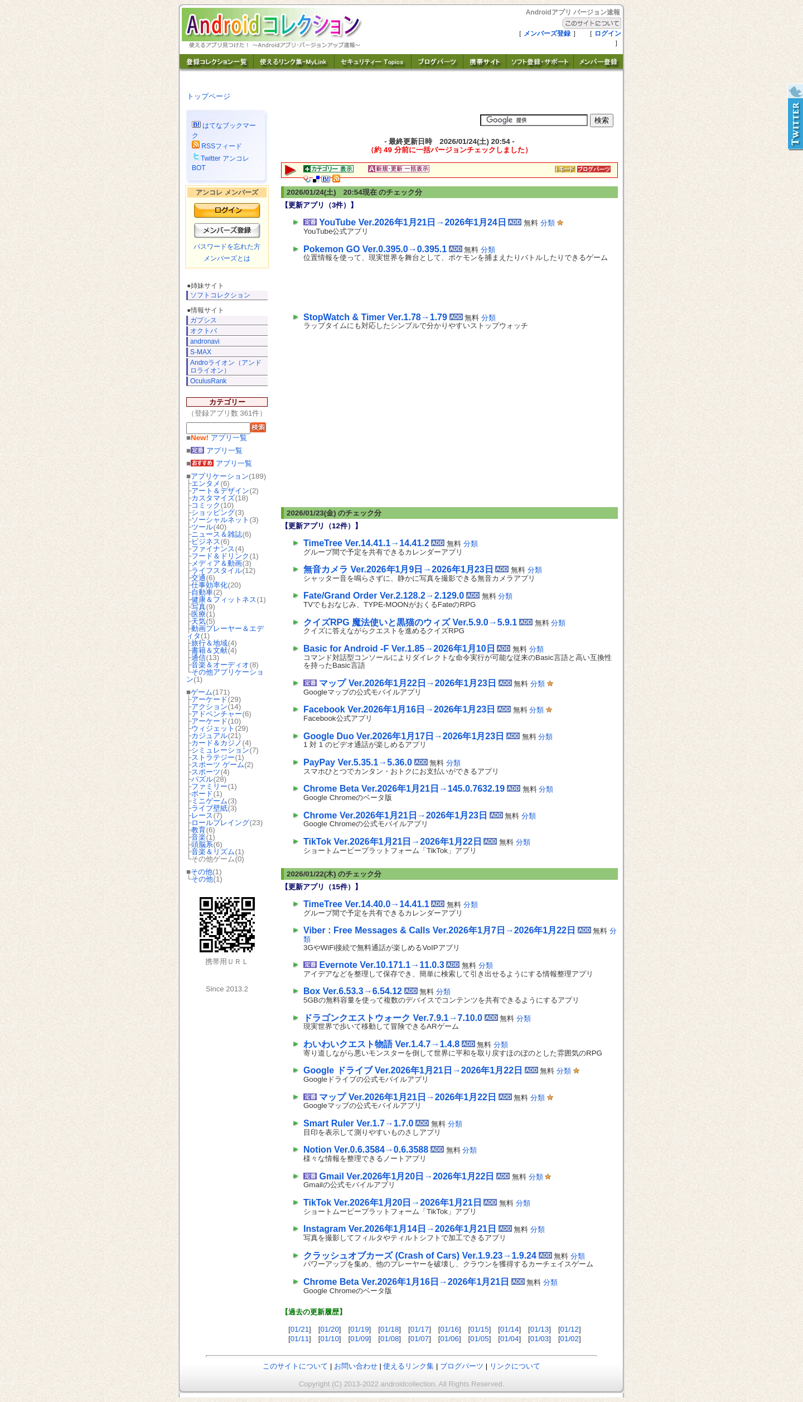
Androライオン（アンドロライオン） (226, 366)
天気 (198, 621)
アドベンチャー (216, 714)
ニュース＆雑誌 (216, 534)
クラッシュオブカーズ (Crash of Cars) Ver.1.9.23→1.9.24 (419, 1255)
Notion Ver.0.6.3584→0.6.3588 (365, 1149)
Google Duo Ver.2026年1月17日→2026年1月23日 (403, 736)
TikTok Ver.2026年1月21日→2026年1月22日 (392, 841)
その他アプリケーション (225, 675)
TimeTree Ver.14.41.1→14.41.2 (366, 543)
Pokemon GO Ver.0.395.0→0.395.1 (375, 249)
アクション (209, 706)
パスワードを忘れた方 (227, 246)
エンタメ (205, 483)
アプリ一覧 (219, 437)
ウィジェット (213, 728)
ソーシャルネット (220, 519)
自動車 (202, 592)
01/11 (300, 1338)
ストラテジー (213, 757)
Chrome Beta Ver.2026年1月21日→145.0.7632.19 (404, 788)
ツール (202, 527)
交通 (198, 578)
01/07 (419, 1338)
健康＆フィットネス (224, 599)
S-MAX (200, 352)
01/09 (359, 1338)
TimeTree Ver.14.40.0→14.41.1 (366, 904)
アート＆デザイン (220, 490)
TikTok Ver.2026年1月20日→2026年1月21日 (392, 1202)
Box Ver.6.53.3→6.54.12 (352, 991)
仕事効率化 (209, 585)
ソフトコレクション (220, 295)
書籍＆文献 (209, 650)
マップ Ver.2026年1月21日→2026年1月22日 (407, 1097)
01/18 (389, 1329)
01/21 (300, 1329)
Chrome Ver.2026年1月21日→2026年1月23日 (395, 815)
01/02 (569, 1338)
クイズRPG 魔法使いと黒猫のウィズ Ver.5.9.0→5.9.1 (410, 622)
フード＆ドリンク (220, 556)
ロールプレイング (220, 822)
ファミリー (209, 786)
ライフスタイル (216, 570)
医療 (198, 614)
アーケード (209, 699)
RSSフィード (217, 146)
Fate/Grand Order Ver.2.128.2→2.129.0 (383, 595)
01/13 (539, 1329)
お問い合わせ (356, 1366)
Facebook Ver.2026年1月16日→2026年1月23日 (399, 709)
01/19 (359, 1329)
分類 (547, 223)
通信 (198, 657)
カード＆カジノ (216, 743)
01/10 (329, 1338)
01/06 (450, 1338)
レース (202, 815)
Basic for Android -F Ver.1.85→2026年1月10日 (399, 648)
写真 (198, 607)
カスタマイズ (213, 498)
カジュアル (209, 735)
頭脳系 (202, 844)
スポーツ (205, 772)
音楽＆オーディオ (220, 665)
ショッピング (213, 512)
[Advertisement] (433, 284)
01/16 (450, 1329)
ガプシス (203, 320)
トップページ (208, 96)
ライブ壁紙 (209, 808)
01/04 (509, 1338)
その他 (201, 872)
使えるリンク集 (408, 1366)
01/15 (479, 1329)
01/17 (419, 1329)
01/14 (509, 1329)
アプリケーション (220, 476)
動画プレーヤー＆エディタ (225, 632)
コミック (205, 505)
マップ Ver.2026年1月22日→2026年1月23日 (407, 683)
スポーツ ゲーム (217, 764)
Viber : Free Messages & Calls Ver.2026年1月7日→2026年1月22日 (439, 930)
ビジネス (205, 541)
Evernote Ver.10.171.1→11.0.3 (381, 965)
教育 (198, 830)
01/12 (569, 1329)
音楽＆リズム (213, 851)
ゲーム (201, 692)
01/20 (329, 1329)
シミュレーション (220, 750)
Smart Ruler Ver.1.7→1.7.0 (358, 1123)
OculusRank (208, 381)
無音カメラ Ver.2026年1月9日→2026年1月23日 (398, 569)
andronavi (205, 341)
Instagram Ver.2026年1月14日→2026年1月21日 (399, 1229)
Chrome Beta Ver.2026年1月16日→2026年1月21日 (406, 1282)
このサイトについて (295, 1366)
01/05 (479, 1338)
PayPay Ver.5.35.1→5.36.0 (357, 762)
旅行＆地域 (209, 643)
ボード (202, 793)
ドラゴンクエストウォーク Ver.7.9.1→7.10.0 (392, 1018)
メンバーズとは (227, 258)
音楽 (198, 837)
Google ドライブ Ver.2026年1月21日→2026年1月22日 (413, 1070)
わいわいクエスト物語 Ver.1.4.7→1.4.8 (381, 1044)
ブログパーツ (461, 1366)
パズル (202, 779)
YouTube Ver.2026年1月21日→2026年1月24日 (412, 222)
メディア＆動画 (216, 563)
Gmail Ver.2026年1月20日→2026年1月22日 (406, 1176)
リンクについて (515, 1366)
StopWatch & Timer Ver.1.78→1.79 (375, 317)
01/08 (389, 1338)
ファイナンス (213, 549)
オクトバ (203, 331)
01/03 (539, 1338)
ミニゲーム (209, 801)
